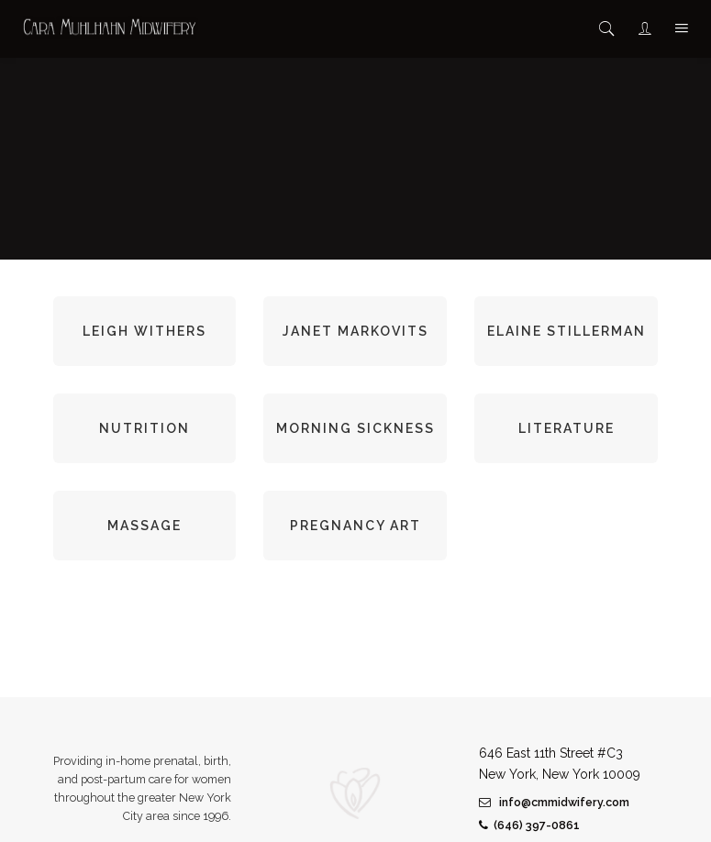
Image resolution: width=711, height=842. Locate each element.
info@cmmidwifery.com (554, 802)
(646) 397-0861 (529, 825)
